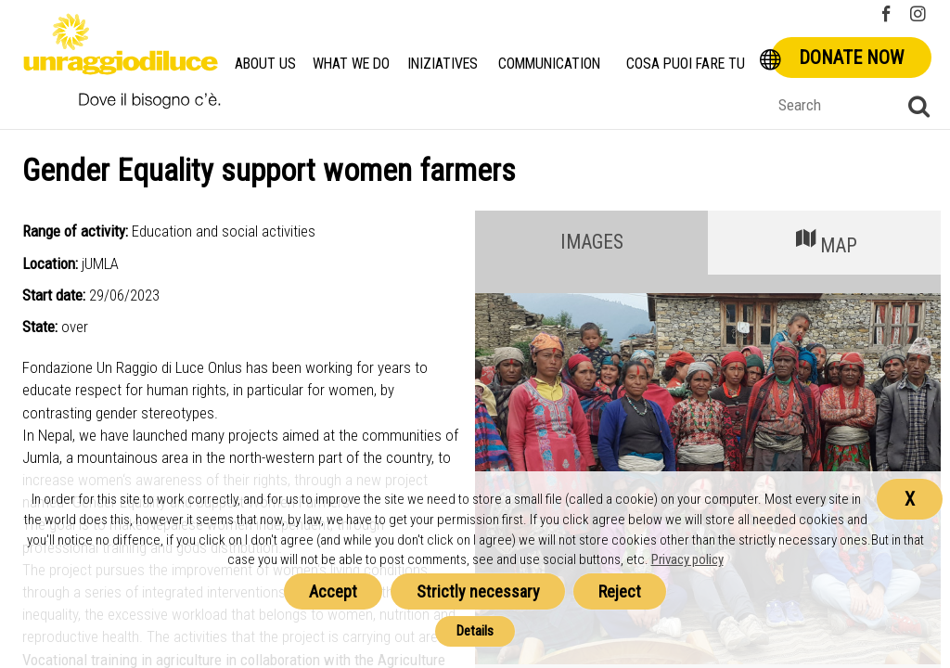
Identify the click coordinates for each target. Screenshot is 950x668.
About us (265, 63)
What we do (350, 63)
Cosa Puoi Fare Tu (688, 63)
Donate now (851, 57)
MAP (824, 241)
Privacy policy (687, 559)
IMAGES (591, 241)
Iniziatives (443, 63)
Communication (551, 63)
